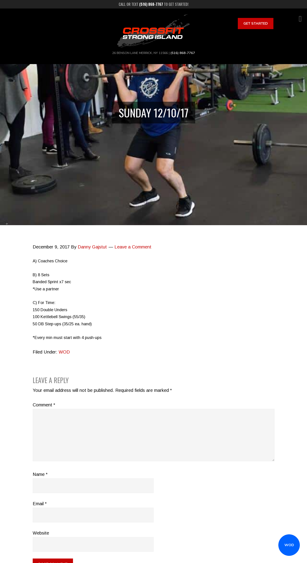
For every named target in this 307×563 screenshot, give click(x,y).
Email (40, 503)
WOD (289, 545)
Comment (44, 404)
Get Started (255, 23)
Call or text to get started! (154, 4)
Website (41, 533)
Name (40, 474)
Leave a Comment (132, 246)
